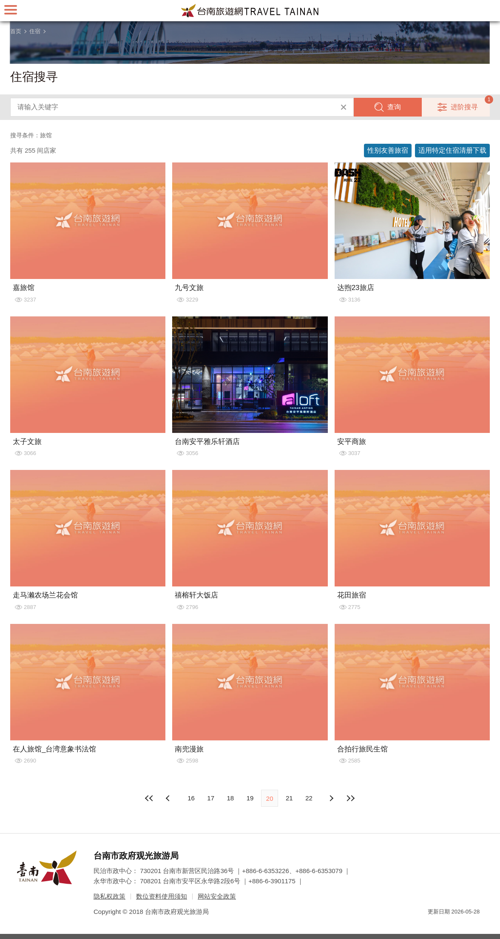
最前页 (149, 798)
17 (210, 798)
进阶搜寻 (464, 107)
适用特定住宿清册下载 (452, 150)
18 (230, 798)
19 (250, 798)
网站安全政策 (217, 896)
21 (289, 798)
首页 (15, 31)
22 (308, 798)
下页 (168, 798)
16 (191, 798)
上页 (331, 798)
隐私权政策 (109, 896)
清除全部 (343, 107)
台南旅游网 (250, 10)
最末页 (350, 798)
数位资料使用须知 (161, 896)
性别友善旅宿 (387, 150)
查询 (394, 107)
